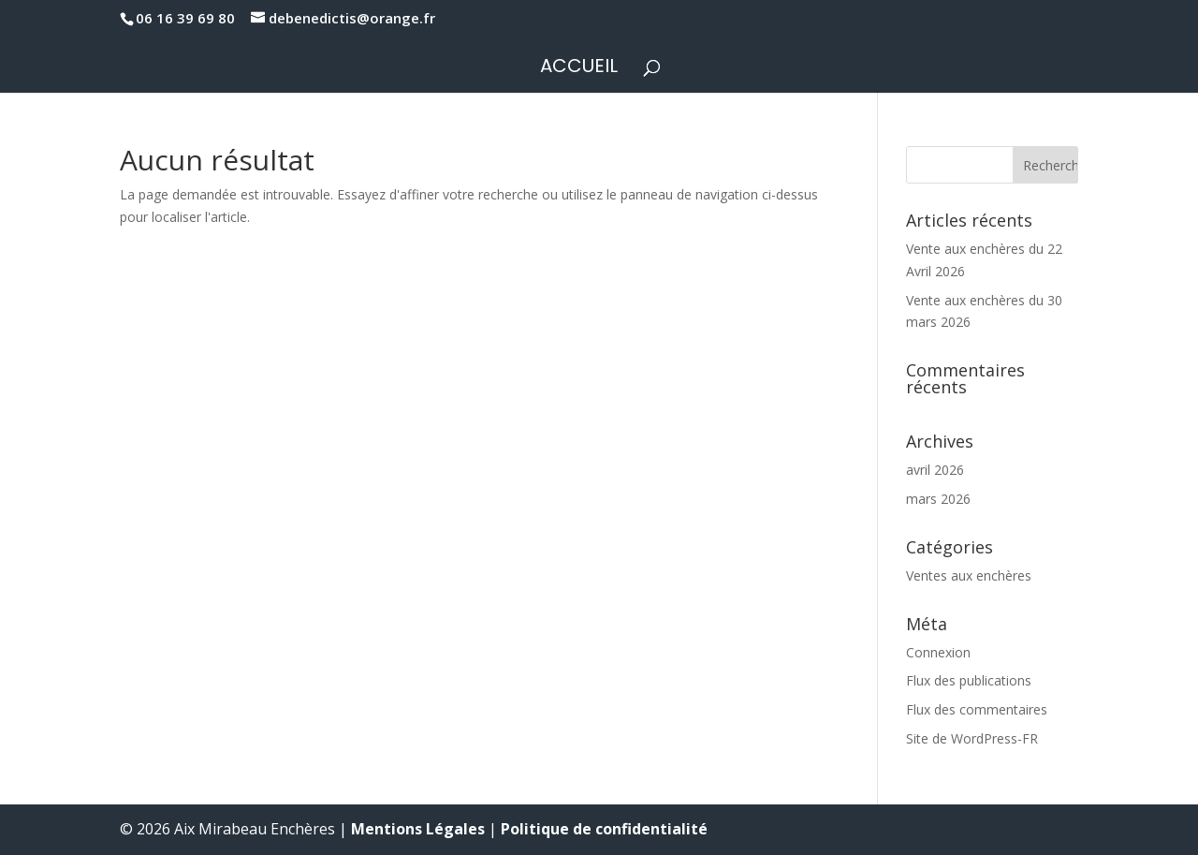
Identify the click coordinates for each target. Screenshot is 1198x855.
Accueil (579, 69)
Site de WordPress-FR (972, 738)
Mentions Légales (418, 828)
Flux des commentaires (976, 709)
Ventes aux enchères (968, 575)
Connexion (938, 652)
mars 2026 (938, 499)
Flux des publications (968, 680)
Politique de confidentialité (604, 828)
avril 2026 (935, 470)
